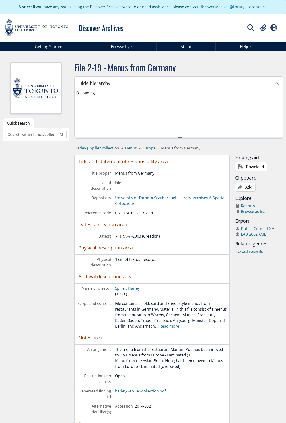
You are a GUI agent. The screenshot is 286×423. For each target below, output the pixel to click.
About (186, 46)
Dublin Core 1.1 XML (256, 228)
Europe (149, 148)
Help (244, 46)
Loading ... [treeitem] (90, 92)
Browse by (120, 46)
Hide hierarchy (94, 83)
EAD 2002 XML (250, 234)
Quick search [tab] (18, 123)
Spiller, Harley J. (129, 288)
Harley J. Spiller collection (96, 148)
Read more (169, 326)
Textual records (249, 251)
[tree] (179, 113)
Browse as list (250, 211)
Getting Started (48, 46)
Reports (245, 205)
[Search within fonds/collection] (31, 134)
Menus (131, 148)
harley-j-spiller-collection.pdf (140, 391)
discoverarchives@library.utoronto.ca (233, 6)
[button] (263, 27)
